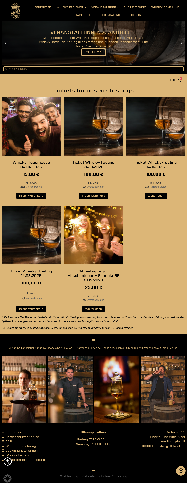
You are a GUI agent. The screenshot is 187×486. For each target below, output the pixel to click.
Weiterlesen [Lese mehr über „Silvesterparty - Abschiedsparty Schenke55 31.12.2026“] (93, 309)
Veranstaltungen (105, 7)
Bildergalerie (110, 15)
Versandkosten (34, 186)
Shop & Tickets (135, 7)
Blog (91, 15)
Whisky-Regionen (71, 7)
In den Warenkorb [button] (31, 196)
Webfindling (69, 476)
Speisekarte (135, 15)
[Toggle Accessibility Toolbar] (8, 461)
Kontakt (76, 15)
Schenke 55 (42, 7)
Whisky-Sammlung (165, 7)
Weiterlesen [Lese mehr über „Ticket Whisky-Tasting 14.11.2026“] (156, 196)
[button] (5, 43)
